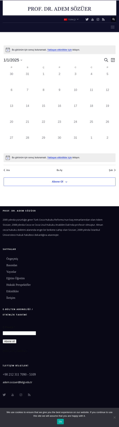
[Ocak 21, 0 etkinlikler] (28, 128)
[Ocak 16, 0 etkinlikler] (60, 112)
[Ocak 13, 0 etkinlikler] (12, 112)
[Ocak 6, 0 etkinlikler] (12, 96)
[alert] (60, 49)
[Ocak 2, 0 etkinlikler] (60, 80)
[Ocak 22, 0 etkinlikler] (44, 128)
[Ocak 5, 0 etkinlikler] (108, 80)
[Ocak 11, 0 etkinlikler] (92, 96)
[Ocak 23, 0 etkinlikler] (60, 128)
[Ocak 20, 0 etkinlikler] (12, 128)
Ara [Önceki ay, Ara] (7, 170)
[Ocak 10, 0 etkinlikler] (76, 96)
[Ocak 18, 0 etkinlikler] (92, 112)
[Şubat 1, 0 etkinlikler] (92, 144)
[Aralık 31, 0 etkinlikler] (28, 80)
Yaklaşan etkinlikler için (59, 50)
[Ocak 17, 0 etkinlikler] (76, 112)
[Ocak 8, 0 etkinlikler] (44, 96)
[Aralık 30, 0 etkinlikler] (12, 80)
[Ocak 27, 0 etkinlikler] (12, 144)
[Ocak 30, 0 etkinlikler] (60, 144)
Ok (60, 421)
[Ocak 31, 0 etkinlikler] (76, 144)
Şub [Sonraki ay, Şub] (112, 170)
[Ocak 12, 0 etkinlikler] (108, 96)
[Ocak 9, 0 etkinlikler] (60, 96)
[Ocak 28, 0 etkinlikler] (28, 144)
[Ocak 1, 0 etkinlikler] (44, 80)
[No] (114, 417)
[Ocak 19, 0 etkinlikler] (108, 112)
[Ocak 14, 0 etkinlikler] (28, 112)
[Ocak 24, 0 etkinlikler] (76, 128)
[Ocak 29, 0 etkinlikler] (44, 144)
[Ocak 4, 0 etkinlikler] (92, 80)
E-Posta (9, 327)
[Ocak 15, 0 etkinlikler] (44, 112)
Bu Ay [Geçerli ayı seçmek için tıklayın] (59, 170)
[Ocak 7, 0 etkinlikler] (28, 96)
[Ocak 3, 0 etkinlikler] (76, 80)
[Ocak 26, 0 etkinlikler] (108, 128)
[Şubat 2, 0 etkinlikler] (108, 144)
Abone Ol (57, 181)
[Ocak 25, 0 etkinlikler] (92, 128)
